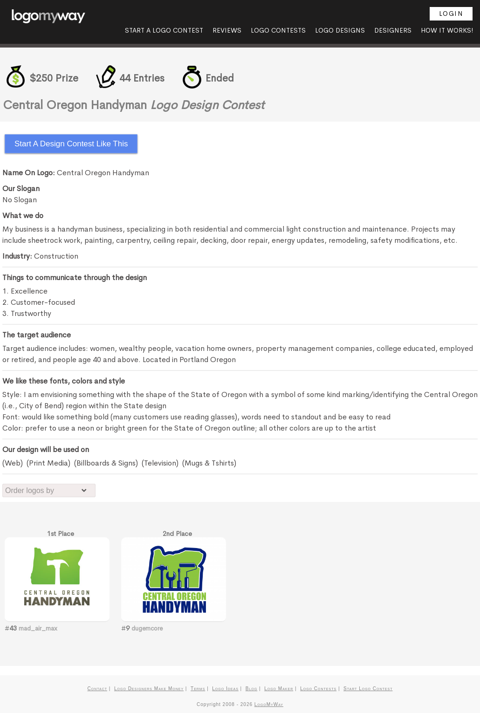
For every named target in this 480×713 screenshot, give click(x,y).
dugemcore (147, 628)
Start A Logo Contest (164, 30)
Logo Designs (340, 30)
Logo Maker (278, 688)
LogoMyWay (268, 704)
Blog (251, 688)
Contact (97, 688)
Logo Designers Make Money (149, 688)
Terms (198, 688)
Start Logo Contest (367, 688)
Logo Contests (278, 30)
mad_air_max (38, 628)
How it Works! (447, 30)
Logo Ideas (225, 688)
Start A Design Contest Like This (71, 143)
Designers (392, 30)
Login (451, 13)
